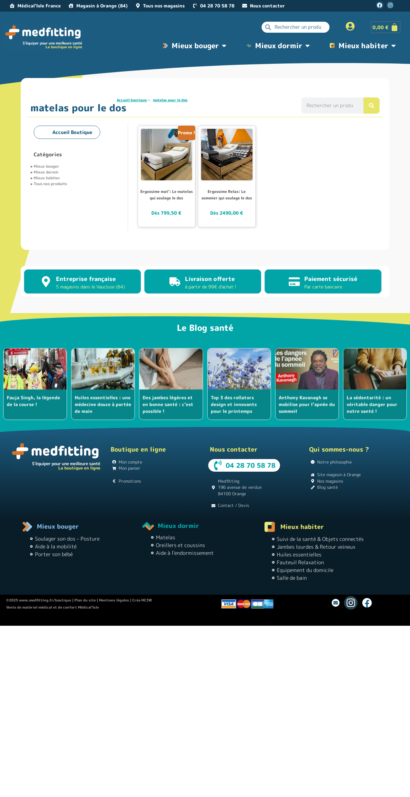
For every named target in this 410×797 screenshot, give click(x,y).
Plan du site (85, 600)
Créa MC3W (142, 600)
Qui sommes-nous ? (339, 449)
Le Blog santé (205, 327)
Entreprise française (86, 279)
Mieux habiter (47, 178)
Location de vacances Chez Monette (143, 619)
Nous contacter (234, 449)
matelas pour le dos (170, 100)
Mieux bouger (46, 166)
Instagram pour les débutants (237, 619)
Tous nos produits (50, 183)
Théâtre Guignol (192, 619)
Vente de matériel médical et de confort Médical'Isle (52, 607)
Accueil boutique (132, 100)
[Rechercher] (371, 105)
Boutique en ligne (138, 449)
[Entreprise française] (45, 281)
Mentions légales (114, 600)
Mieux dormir (46, 172)
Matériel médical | (283, 619)
